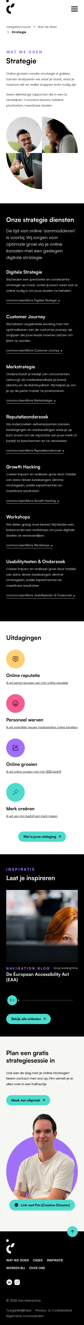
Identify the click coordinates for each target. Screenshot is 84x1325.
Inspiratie (55, 1260)
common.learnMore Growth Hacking (32, 501)
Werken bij (15, 1268)
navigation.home (18, 27)
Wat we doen (47, 27)
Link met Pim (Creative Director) (42, 1205)
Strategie (19, 32)
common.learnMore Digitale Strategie (33, 300)
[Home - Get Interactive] (11, 9)
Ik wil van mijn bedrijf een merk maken (31, 816)
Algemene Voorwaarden (25, 1316)
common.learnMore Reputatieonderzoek (35, 450)
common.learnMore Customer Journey (34, 350)
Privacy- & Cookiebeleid (53, 1310)
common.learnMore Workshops (29, 545)
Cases (38, 1260)
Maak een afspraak (28, 1100)
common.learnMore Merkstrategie (30, 400)
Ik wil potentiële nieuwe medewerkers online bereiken (42, 727)
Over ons (37, 1268)
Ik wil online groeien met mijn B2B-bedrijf (33, 772)
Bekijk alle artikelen (28, 1019)
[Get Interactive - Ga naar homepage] (42, 1248)
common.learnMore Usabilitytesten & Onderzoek (40, 595)
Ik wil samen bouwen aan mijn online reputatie (37, 683)
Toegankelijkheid (18, 1310)
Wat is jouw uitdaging (42, 836)
